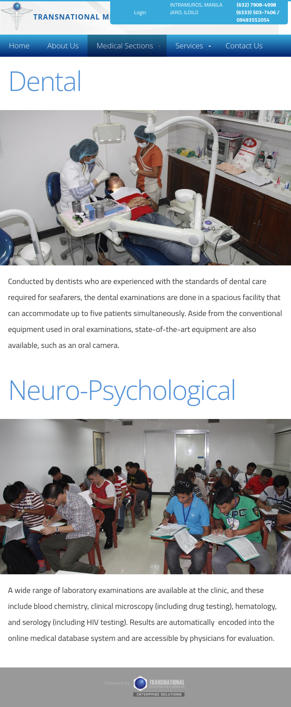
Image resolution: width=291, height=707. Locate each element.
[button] (19, 46)
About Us (63, 45)
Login (140, 12)
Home (19, 45)
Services (189, 45)
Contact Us (244, 45)
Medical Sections (124, 45)
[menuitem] (19, 46)
